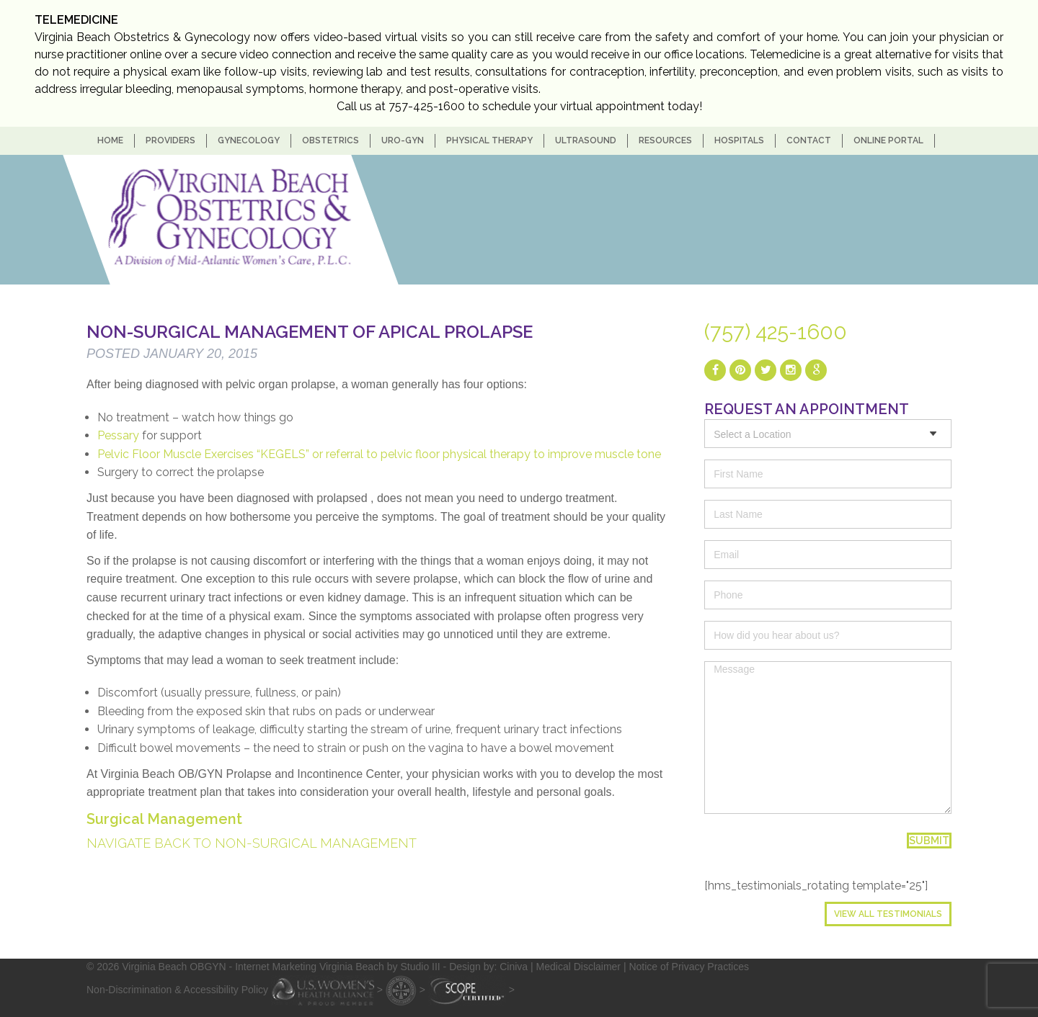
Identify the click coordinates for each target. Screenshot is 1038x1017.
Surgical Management (164, 819)
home (110, 140)
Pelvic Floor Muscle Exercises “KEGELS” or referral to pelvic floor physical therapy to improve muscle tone (379, 454)
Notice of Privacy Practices (689, 966)
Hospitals (739, 140)
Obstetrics (330, 140)
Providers (170, 140)
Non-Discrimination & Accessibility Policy (177, 989)
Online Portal (888, 140)
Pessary (118, 435)
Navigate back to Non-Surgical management (251, 843)
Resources (665, 140)
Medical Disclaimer (578, 966)
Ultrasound (585, 140)
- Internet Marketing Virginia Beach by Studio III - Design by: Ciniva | (382, 966)
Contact (808, 140)
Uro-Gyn (402, 140)
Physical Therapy (489, 140)
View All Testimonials (888, 914)
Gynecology (249, 140)
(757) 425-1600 (775, 332)
